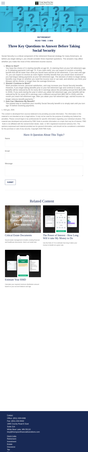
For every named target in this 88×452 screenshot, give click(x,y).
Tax (8, 450)
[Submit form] (10, 182)
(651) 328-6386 (19, 418)
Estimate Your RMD (15, 279)
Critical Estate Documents (18, 235)
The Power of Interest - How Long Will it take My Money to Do (61, 237)
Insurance (11, 447)
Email (7, 151)
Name (7, 138)
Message (9, 164)
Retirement (11, 439)
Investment (11, 442)
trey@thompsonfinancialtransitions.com (23, 432)
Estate (9, 444)
